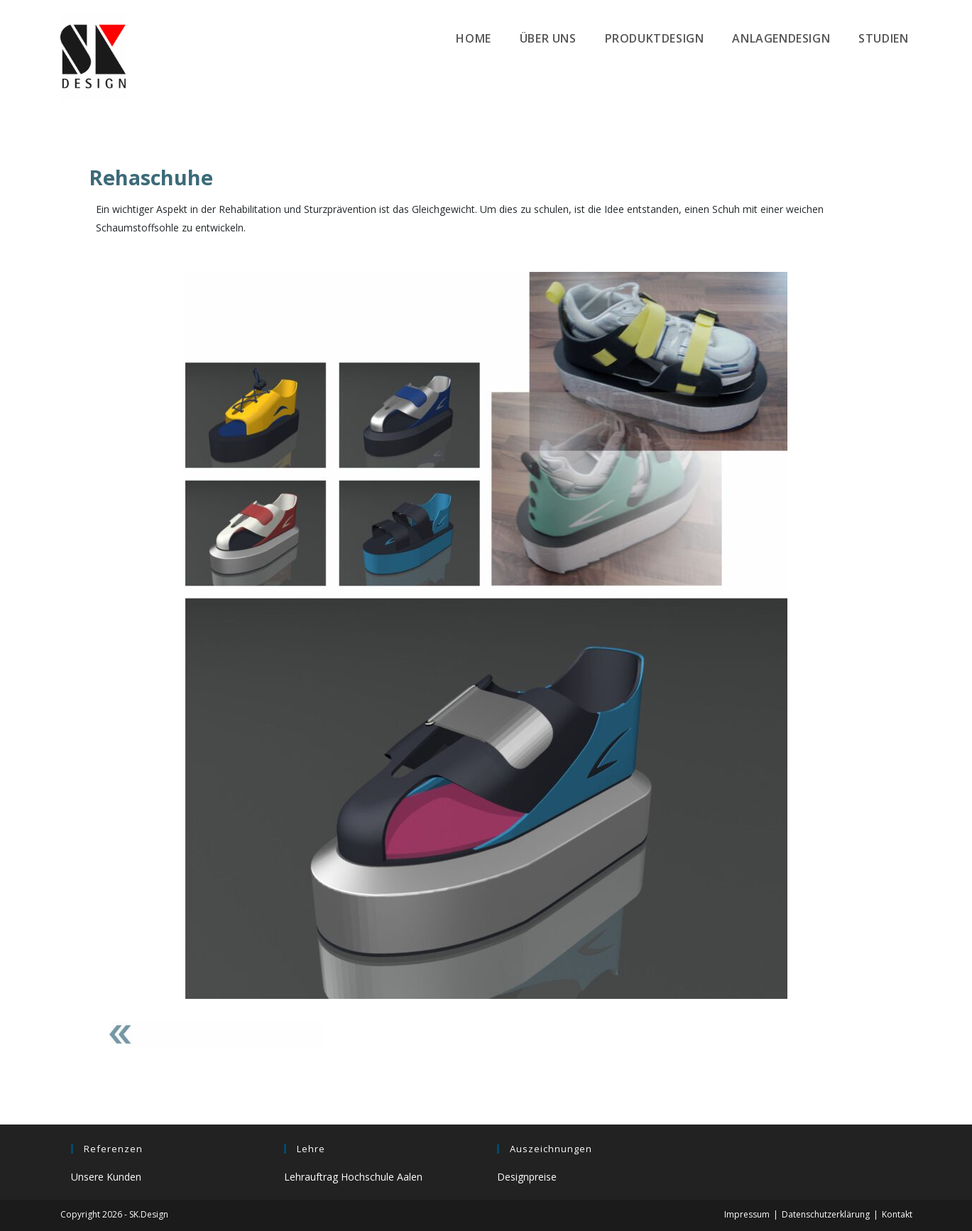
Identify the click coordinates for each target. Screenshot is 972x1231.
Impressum (747, 1214)
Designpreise (527, 1176)
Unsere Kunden (106, 1176)
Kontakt (897, 1214)
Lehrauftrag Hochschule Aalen (353, 1176)
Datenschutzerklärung (826, 1214)
